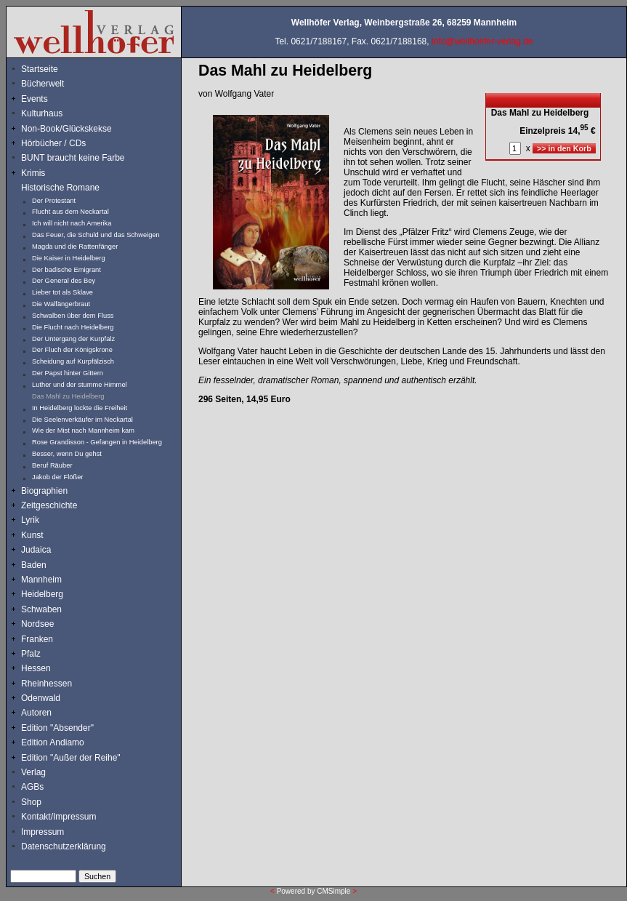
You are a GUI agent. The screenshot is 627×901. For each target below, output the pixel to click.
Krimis (33, 173)
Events (50, 99)
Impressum (42, 832)
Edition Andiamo (52, 742)
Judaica (36, 550)
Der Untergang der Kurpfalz (73, 339)
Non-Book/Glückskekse (67, 129)
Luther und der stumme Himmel (79, 384)
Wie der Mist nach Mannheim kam (83, 430)
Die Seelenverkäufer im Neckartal (82, 419)
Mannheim (41, 579)
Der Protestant (54, 200)
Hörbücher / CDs (53, 143)
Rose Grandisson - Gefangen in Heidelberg (97, 442)
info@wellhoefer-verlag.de (482, 41)
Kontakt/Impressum (58, 817)
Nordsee (37, 624)
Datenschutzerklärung (63, 846)
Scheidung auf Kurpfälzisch (73, 361)
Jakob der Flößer (58, 477)
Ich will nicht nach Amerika (71, 223)
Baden (33, 565)
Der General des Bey (63, 280)
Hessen (36, 668)
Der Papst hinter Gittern (67, 373)
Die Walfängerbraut (61, 304)
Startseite (39, 69)
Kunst (32, 535)
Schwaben (41, 609)
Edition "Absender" (57, 728)
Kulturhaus (52, 113)
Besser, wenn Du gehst (67, 453)
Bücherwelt (42, 84)
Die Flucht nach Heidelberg (73, 327)
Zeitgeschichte (49, 505)
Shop (31, 802)
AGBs (32, 787)
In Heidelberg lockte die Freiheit (79, 408)
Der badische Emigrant (66, 269)
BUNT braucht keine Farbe (73, 158)
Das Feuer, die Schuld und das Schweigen (96, 235)
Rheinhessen (46, 683)
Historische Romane (60, 188)
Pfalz (31, 654)
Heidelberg (42, 594)
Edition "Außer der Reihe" (71, 758)
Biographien (44, 491)
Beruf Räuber (52, 465)
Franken (37, 639)
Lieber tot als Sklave (62, 292)
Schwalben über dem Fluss (73, 315)
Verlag (33, 772)
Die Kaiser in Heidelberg (68, 258)
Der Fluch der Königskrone (72, 349)
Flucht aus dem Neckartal (70, 211)
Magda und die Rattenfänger (75, 246)
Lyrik (30, 520)
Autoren (36, 713)
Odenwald (40, 698)
